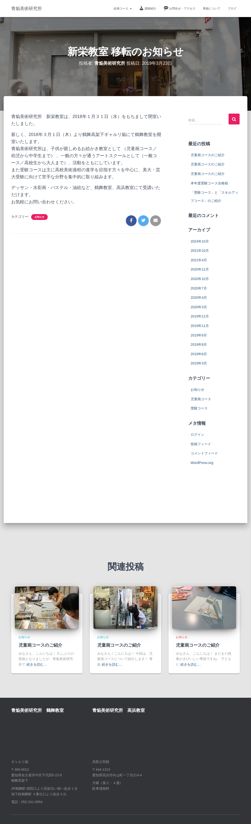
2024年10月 (200, 241)
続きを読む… (37, 664)
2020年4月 (199, 297)
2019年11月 (200, 326)
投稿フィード (201, 444)
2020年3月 (199, 307)
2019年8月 (199, 344)
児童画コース (201, 399)
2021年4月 (199, 260)
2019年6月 (199, 354)
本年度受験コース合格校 (209, 183)
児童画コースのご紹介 (208, 155)
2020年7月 (199, 288)
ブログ (232, 8)
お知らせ (39, 217)
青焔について (211, 8)
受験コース (199, 408)
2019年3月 (199, 363)
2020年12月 (200, 269)
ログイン (197, 434)
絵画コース (122, 8)
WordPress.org (202, 463)
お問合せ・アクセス (179, 8)
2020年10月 (200, 279)
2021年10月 (200, 251)
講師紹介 (147, 8)
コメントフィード (204, 453)
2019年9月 (199, 335)
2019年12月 (200, 316)
